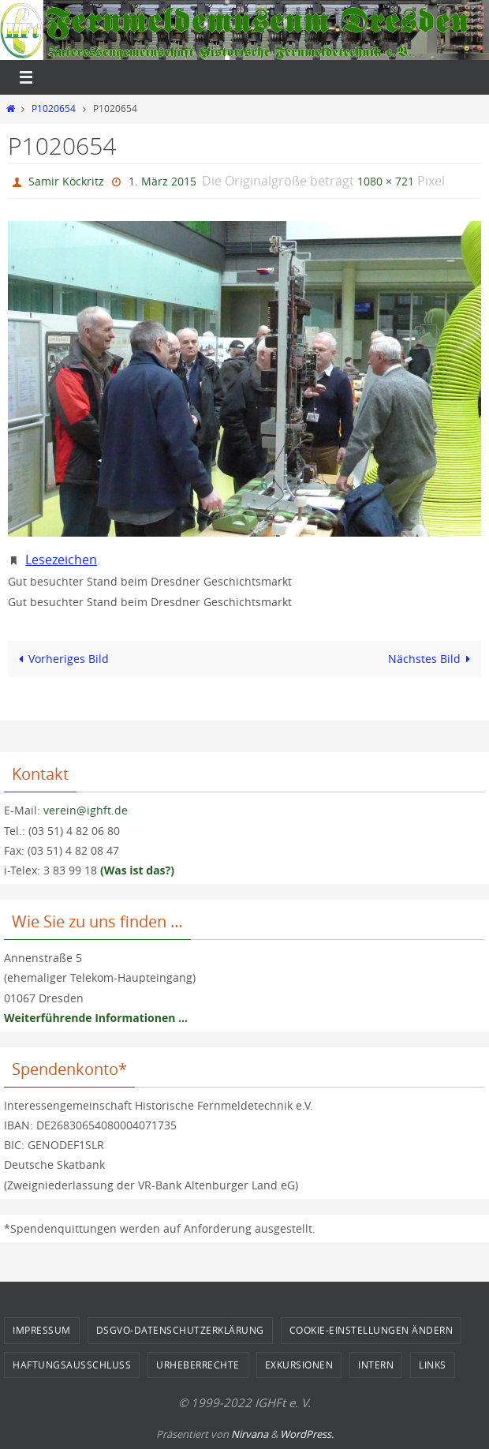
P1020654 (54, 108)
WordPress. (307, 1434)
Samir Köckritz (66, 181)
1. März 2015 (162, 181)
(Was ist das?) (137, 870)
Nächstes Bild (432, 658)
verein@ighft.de (85, 810)
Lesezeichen (61, 559)
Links (432, 1364)
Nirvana (249, 1434)
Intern (376, 1364)
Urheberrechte (198, 1364)
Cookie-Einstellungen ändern (371, 1330)
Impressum (42, 1330)
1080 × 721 (385, 181)
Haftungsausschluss (72, 1364)
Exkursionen (299, 1364)
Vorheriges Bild (61, 658)
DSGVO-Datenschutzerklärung (180, 1330)
